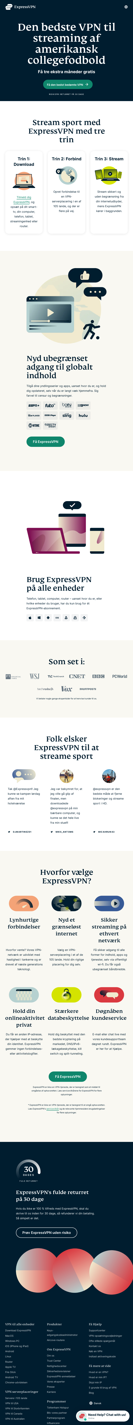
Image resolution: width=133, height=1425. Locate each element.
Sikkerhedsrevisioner (58, 1378)
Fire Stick (10, 1379)
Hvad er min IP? (98, 1384)
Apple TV (10, 1374)
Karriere (51, 1399)
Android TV (11, 1385)
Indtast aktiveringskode (102, 1364)
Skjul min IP (95, 1390)
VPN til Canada (13, 1421)
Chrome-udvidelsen (16, 1390)
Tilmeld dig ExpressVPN (23, 210)
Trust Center (54, 1368)
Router (9, 1369)
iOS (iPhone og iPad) (17, 1354)
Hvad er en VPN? (98, 1379)
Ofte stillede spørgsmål (102, 1348)
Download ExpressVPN (18, 1338)
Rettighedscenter (56, 1373)
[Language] (126, 6)
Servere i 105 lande (16, 1405)
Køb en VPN (95, 1359)
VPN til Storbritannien (17, 1416)
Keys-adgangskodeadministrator (62, 1340)
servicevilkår (52, 1116)
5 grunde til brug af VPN (103, 1395)
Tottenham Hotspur (58, 1415)
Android (9, 1359)
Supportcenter (97, 1338)
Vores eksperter (56, 1389)
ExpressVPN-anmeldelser (61, 1384)
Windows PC (12, 1348)
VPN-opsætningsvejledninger (105, 1343)
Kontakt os (95, 1354)
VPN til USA (11, 1411)
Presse (51, 1394)
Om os (50, 1363)
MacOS (9, 1343)
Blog (91, 1400)
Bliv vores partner (57, 1420)
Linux (8, 1364)
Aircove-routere (56, 1347)
